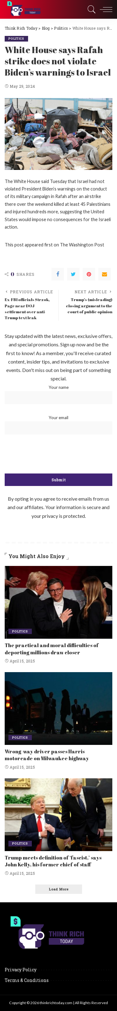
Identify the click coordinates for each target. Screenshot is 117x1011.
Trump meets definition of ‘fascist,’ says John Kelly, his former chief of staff (53, 861)
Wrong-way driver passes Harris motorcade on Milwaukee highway (47, 755)
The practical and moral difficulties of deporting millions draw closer (52, 649)
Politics (16, 39)
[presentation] (58, 454)
